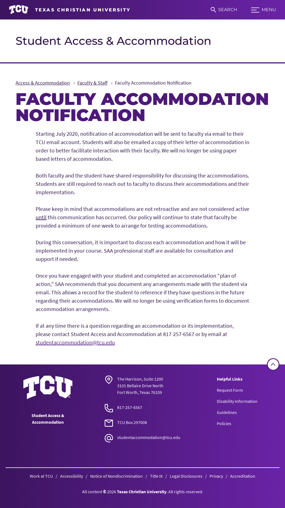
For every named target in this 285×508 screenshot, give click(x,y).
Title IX (156, 476)
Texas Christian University (141, 491)
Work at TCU (41, 476)
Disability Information (237, 401)
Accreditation (242, 476)
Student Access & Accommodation (113, 41)
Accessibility (71, 476)
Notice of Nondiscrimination (116, 476)
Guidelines (227, 412)
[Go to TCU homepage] (70, 9)
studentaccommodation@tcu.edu (75, 342)
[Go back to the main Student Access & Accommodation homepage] (47, 387)
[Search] (224, 9)
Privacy (216, 476)
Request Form (230, 390)
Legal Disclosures (186, 476)
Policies (224, 423)
